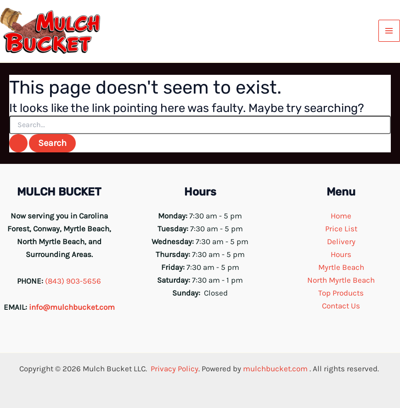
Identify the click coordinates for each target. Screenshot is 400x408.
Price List (341, 228)
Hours (341, 254)
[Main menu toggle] (389, 31)
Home (341, 215)
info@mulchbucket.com (72, 307)
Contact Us (341, 305)
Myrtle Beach (341, 267)
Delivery (341, 241)
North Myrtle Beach (341, 280)
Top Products (341, 292)
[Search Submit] (18, 143)
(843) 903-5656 (73, 280)
